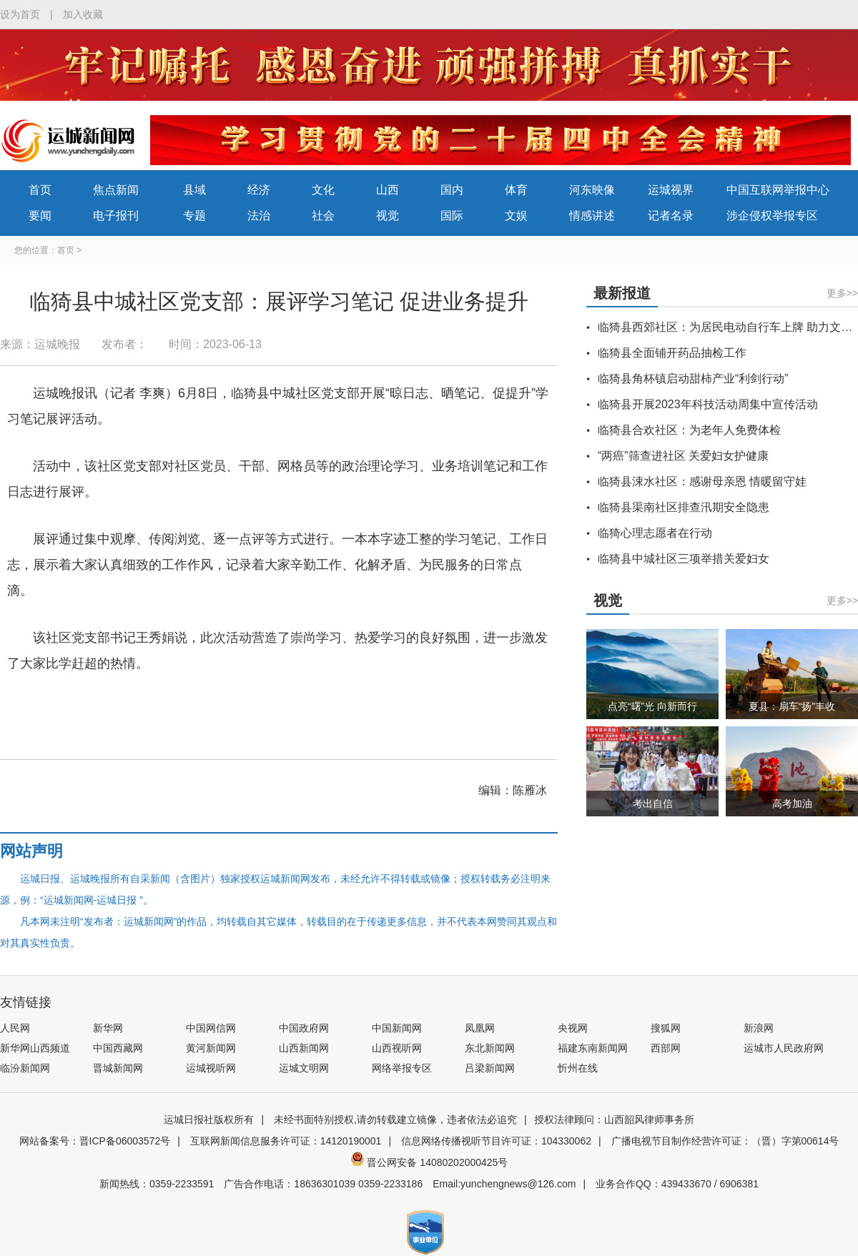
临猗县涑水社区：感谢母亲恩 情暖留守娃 (702, 481)
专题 (194, 215)
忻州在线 (578, 1068)
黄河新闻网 (211, 1048)
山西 (387, 190)
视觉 (387, 215)
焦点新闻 (116, 190)
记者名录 (671, 215)
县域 (194, 190)
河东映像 (592, 190)
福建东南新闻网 (593, 1048)
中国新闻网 (397, 1028)
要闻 (40, 215)
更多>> (842, 293)
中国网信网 (211, 1028)
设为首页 (20, 14)
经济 (258, 190)
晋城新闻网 (118, 1068)
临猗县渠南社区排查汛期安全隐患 (683, 507)
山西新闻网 (304, 1048)
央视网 (573, 1028)
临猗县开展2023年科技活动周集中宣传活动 (708, 404)
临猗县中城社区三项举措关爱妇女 (683, 559)
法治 (258, 215)
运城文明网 (304, 1068)
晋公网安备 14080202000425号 (429, 1162)
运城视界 (671, 190)
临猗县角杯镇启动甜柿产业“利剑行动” (693, 378)
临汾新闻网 (25, 1068)
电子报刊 (116, 215)
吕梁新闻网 (490, 1068)
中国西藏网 (118, 1048)
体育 (516, 190)
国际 (451, 215)
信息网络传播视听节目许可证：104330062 (496, 1141)
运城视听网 (211, 1068)
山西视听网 (397, 1048)
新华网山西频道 (35, 1048)
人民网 (15, 1028)
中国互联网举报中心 (777, 190)
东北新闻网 (490, 1048)
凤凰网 (480, 1028)
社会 (323, 215)
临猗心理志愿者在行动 (655, 533)
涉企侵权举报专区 (772, 215)
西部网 (666, 1048)
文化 (323, 190)
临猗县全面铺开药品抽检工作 (672, 353)
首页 (40, 190)
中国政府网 (304, 1028)
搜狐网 (666, 1028)
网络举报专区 (402, 1068)
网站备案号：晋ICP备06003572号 (95, 1141)
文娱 (516, 215)
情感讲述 (592, 215)
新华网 (108, 1028)
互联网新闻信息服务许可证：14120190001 (286, 1141)
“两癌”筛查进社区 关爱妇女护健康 (683, 456)
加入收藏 (83, 14)
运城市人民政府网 (784, 1048)
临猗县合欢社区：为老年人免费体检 (689, 430)
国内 (451, 190)
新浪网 (759, 1028)
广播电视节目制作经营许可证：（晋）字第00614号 (725, 1141)
